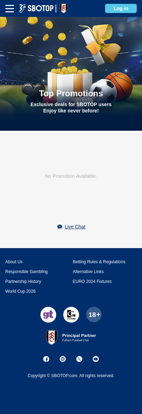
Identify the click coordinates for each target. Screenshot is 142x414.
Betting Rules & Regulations (99, 261)
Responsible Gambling (26, 271)
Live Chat (75, 226)
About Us (13, 261)
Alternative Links (88, 271)
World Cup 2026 (20, 291)
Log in (121, 8)
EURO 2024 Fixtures (92, 281)
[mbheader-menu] (9, 8)
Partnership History (23, 281)
